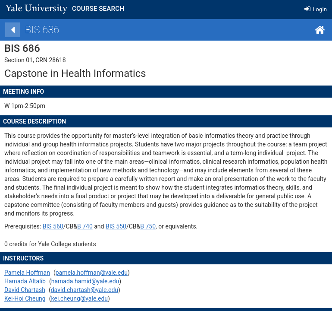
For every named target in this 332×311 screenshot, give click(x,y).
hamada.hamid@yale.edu (94, 281)
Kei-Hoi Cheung (33, 298)
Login (315, 9)
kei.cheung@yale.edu (88, 298)
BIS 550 (124, 226)
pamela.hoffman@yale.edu (100, 272)
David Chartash (33, 289)
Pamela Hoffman (36, 272)
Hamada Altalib (33, 281)
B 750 (157, 226)
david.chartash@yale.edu (93, 289)
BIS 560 (61, 226)
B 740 (93, 226)
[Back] (21, 29)
